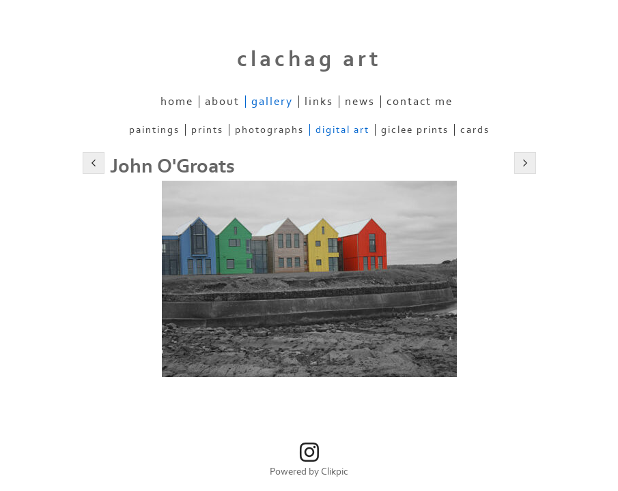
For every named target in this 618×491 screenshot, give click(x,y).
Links (319, 101)
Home (176, 101)
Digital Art (342, 130)
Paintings (154, 130)
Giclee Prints (415, 130)
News (360, 101)
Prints (207, 130)
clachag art (309, 59)
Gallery (272, 101)
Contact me (420, 101)
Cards (475, 130)
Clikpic (334, 471)
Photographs (269, 130)
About (222, 101)
